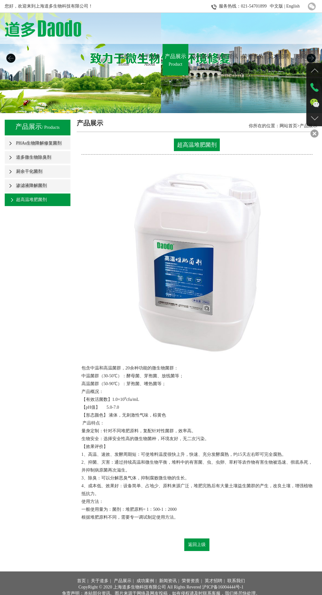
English (293, 6)
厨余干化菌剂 (29, 171)
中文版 (276, 6)
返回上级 (197, 544)
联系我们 (236, 589)
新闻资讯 (168, 589)
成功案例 (145, 589)
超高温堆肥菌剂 (31, 199)
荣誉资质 (190, 589)
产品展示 (122, 589)
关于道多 (99, 589)
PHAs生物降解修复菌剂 (39, 143)
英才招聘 (213, 589)
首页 (81, 589)
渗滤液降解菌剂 (31, 185)
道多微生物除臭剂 (33, 157)
